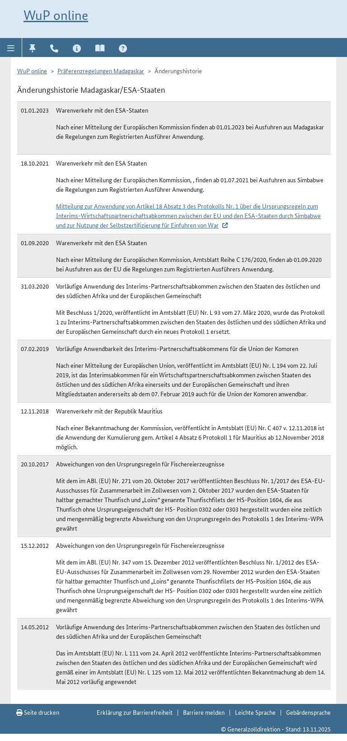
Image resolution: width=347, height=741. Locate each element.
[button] (11, 47)
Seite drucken (37, 712)
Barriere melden (204, 712)
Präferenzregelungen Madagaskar (100, 70)
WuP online (55, 15)
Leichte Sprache (255, 712)
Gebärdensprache (308, 712)
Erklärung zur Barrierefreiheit (135, 712)
